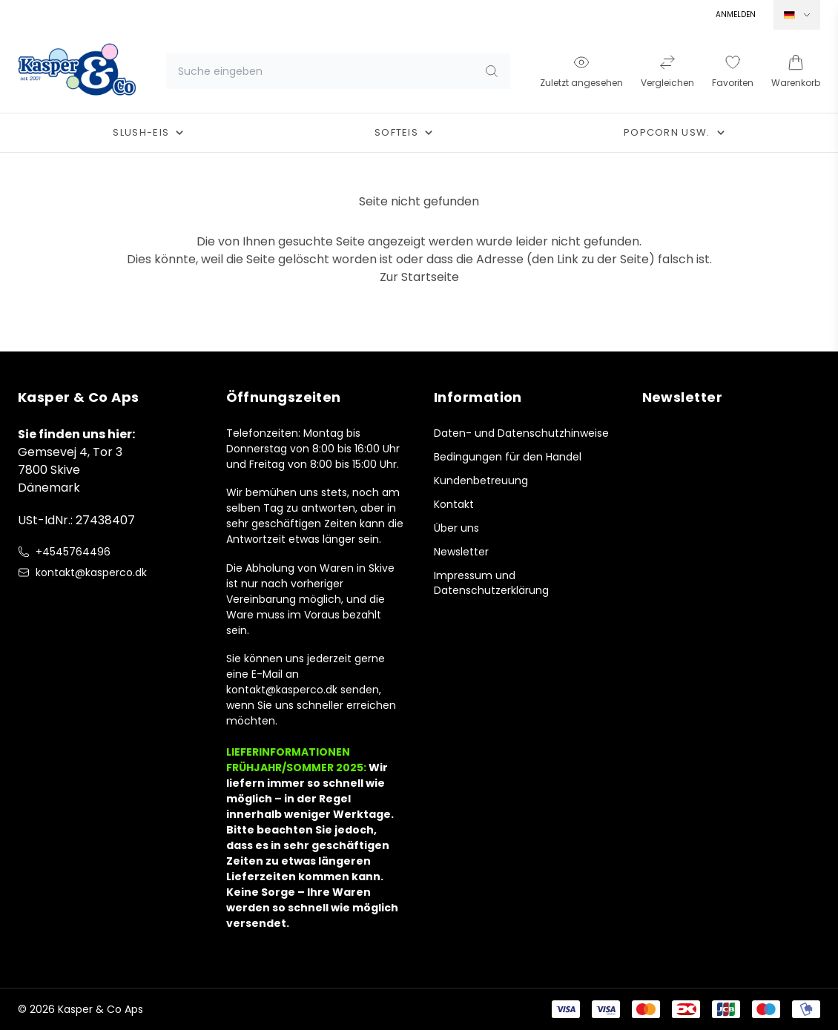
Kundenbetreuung (481, 480)
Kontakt (454, 504)
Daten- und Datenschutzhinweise (521, 433)
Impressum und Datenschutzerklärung (491, 583)
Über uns (456, 528)
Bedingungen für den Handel (507, 456)
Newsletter (461, 551)
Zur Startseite (419, 276)
